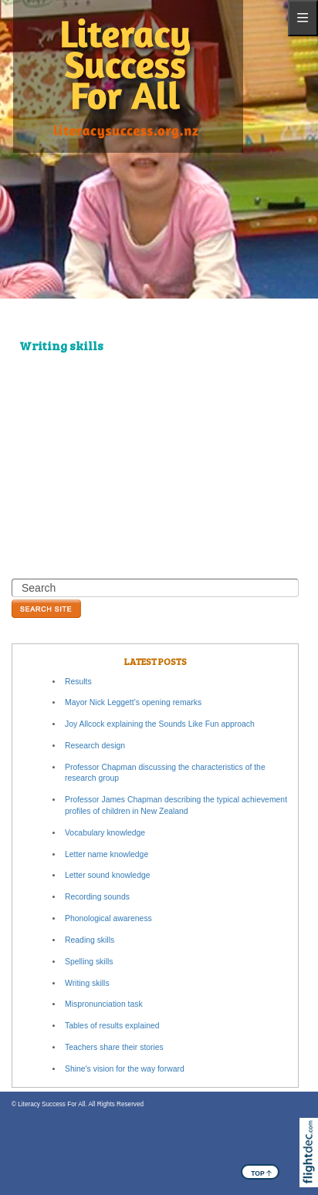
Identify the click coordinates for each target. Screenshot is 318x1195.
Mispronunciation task (104, 1004)
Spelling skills (89, 961)
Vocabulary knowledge (105, 833)
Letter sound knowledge (108, 875)
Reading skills (89, 940)
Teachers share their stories (114, 1047)
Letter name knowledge (106, 854)
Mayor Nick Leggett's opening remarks (133, 702)
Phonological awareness (108, 918)
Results (78, 681)
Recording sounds (97, 897)
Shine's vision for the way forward (124, 1069)
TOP (261, 1172)
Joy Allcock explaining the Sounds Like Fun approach (160, 724)
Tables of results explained (112, 1025)
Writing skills (87, 983)
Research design (95, 745)
